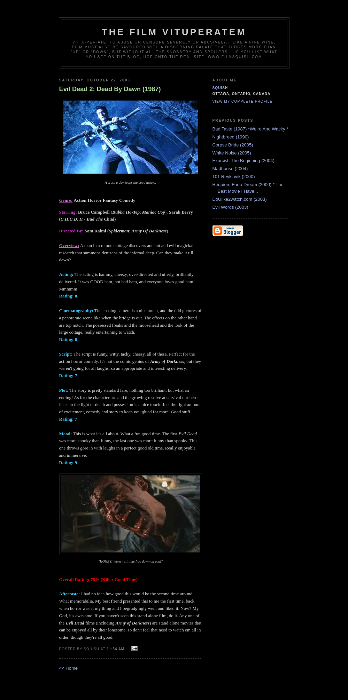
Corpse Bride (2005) (232, 145)
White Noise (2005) (231, 153)
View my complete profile (242, 101)
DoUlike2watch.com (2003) (239, 199)
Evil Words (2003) (230, 207)
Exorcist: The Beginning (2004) (243, 160)
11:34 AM (115, 649)
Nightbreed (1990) (230, 137)
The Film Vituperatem (174, 32)
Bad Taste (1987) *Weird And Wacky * (250, 129)
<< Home (68, 668)
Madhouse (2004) (230, 168)
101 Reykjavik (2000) (233, 176)
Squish (220, 88)
